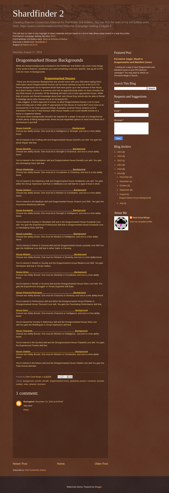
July (122, 203)
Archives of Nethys (59, 39)
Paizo (45, 39)
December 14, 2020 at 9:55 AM (49, 401)
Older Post (101, 463)
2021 (119, 165)
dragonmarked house (59, 381)
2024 (119, 152)
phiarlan (33, 384)
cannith (38, 381)
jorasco (83, 381)
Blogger (98, 487)
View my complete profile (141, 221)
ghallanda (74, 381)
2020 (119, 169)
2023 (119, 156)
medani (19, 384)
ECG (53, 36)
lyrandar (100, 381)
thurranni (42, 384)
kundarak (92, 381)
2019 (119, 173)
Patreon (26, 45)
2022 (119, 160)
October (123, 185)
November (125, 181)
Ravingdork (29, 401)
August (123, 194)
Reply (26, 410)
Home (61, 463)
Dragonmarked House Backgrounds (135, 198)
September (125, 190)
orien (26, 384)
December (125, 177)
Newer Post (20, 463)
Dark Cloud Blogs (141, 217)
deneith (45, 381)
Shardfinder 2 (38, 13)
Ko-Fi (34, 45)
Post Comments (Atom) (35, 470)
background (28, 381)
